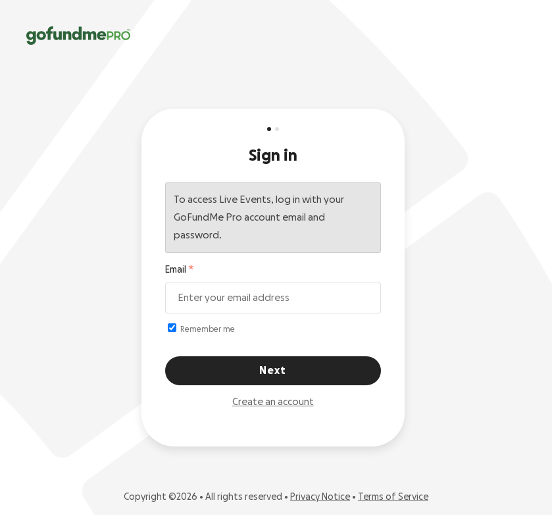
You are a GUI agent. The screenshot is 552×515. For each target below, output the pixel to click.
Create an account (273, 402)
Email (175, 270)
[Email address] (273, 298)
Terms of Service (393, 497)
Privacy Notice (320, 497)
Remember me (201, 328)
